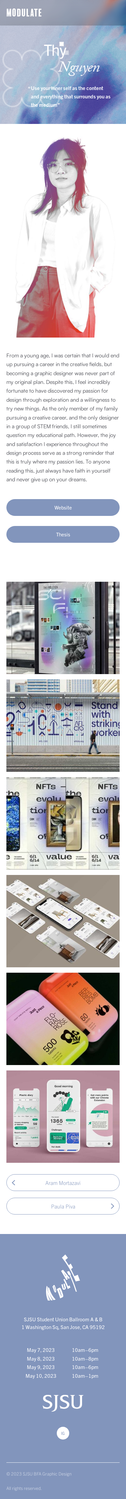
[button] (115, 13)
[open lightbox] (63, 628)
